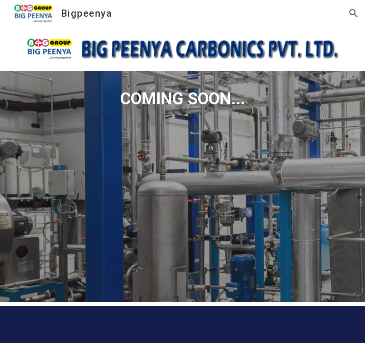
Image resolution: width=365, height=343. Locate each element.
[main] (182, 186)
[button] (353, 13)
